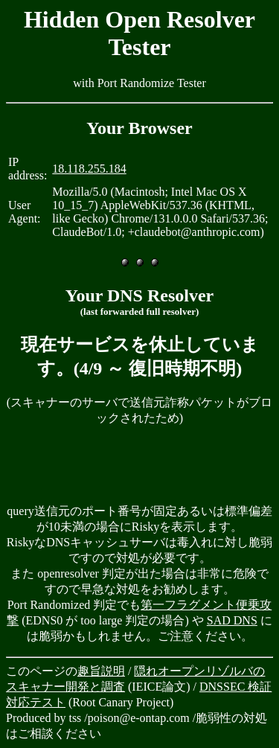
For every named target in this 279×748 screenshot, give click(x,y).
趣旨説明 (101, 671)
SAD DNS (232, 620)
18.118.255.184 (89, 168)
